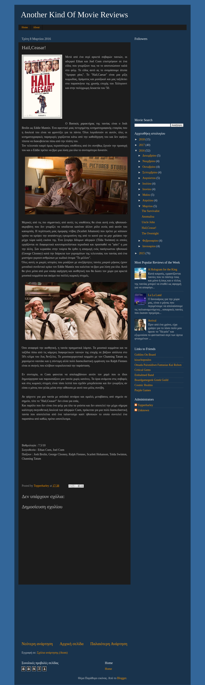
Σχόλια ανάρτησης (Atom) (52, 652)
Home (25, 27)
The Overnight (150, 233)
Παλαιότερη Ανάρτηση (108, 644)
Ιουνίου (147, 189)
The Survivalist (151, 211)
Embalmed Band (144, 375)
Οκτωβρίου (149, 166)
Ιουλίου (147, 183)
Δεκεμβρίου (149, 155)
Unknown (143, 410)
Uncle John (148, 222)
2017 (142, 145)
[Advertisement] (74, 612)
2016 (142, 150)
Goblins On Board (145, 354)
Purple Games (143, 390)
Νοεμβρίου (149, 161)
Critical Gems (143, 369)
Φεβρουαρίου (150, 240)
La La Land (154, 295)
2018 (142, 139)
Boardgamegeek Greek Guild (151, 380)
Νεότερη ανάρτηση (37, 644)
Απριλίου (148, 200)
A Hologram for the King (162, 269)
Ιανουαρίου (149, 246)
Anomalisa (148, 216)
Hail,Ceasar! (149, 227)
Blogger (121, 678)
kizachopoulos (143, 359)
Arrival (152, 320)
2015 (142, 253)
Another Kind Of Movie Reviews (74, 14)
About (36, 27)
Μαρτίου (147, 206)
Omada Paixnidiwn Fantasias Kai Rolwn (158, 365)
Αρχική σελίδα (71, 644)
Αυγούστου (149, 178)
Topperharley (145, 405)
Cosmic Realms (144, 385)
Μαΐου (146, 194)
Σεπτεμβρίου (150, 172)
